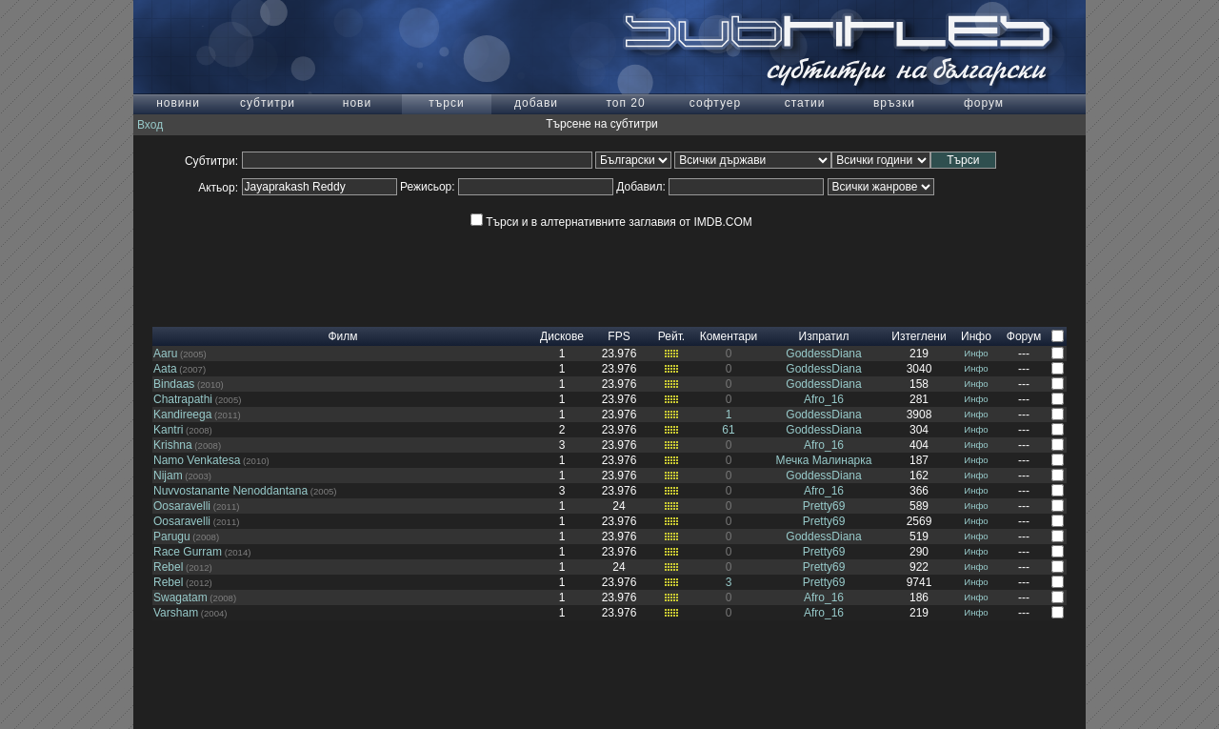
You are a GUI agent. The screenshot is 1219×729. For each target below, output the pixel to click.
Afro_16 (824, 399)
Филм (342, 336)
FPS (618, 336)
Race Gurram (187, 551)
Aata (165, 368)
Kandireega (182, 414)
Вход (150, 125)
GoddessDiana (823, 353)
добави (536, 103)
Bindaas (173, 384)
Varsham (175, 612)
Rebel (168, 567)
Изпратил (824, 336)
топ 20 (625, 103)
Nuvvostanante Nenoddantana (230, 490)
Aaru (165, 353)
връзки (894, 103)
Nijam (168, 475)
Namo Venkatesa (196, 460)
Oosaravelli (181, 506)
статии (805, 103)
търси (446, 103)
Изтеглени (918, 336)
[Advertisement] (609, 284)
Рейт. (671, 336)
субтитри (267, 103)
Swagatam (180, 597)
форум (984, 103)
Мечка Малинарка (824, 460)
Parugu (171, 536)
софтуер (715, 103)
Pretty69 (824, 506)
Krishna (172, 445)
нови (357, 103)
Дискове (562, 336)
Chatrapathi (182, 399)
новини (178, 103)
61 (728, 429)
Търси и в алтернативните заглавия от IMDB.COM (610, 222)
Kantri (168, 429)
